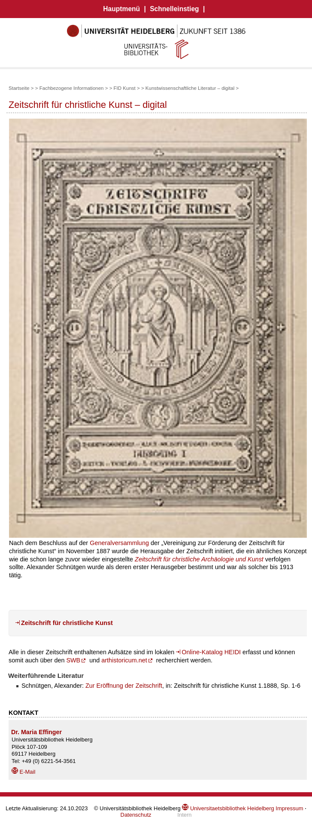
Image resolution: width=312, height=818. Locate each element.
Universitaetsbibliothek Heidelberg (228, 808)
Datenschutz (136, 815)
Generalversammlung (119, 542)
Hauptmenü (121, 8)
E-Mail (23, 772)
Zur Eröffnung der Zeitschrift (123, 685)
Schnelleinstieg (174, 8)
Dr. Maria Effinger (36, 732)
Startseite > (21, 88)
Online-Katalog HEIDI (211, 652)
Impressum (289, 808)
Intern (184, 815)
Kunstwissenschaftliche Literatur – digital (189, 88)
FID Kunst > (127, 88)
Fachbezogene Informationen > (74, 88)
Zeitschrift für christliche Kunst (67, 622)
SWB (73, 660)
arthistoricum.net (124, 660)
